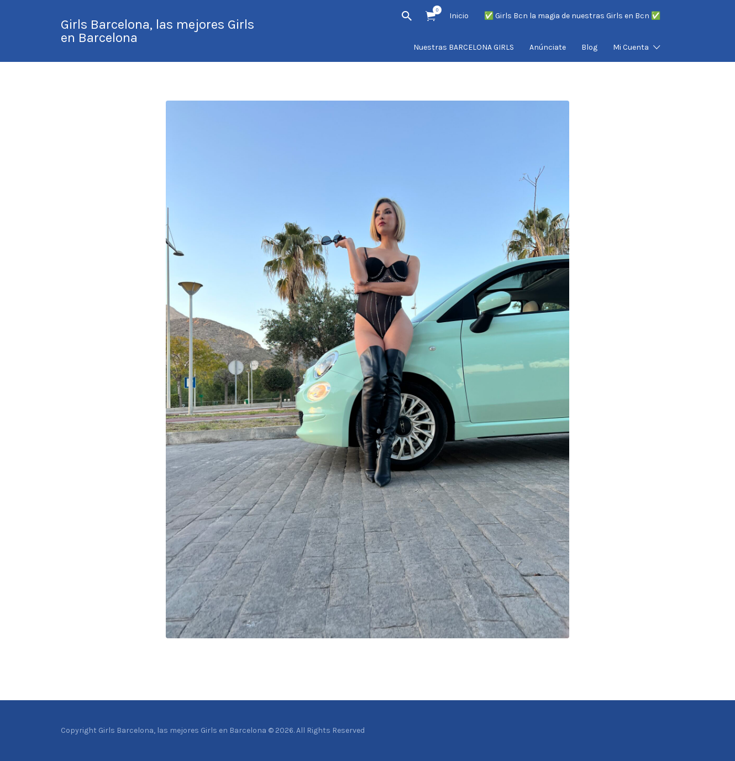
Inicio (459, 15)
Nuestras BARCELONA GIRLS (463, 47)
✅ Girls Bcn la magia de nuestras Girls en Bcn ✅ (572, 15)
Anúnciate (547, 47)
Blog (589, 47)
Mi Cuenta (631, 47)
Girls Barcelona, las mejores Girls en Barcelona (157, 31)
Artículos (434, 10)
